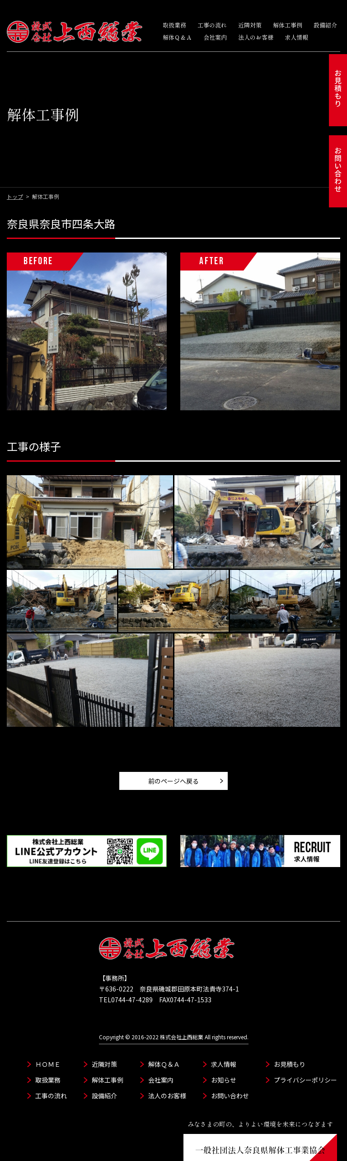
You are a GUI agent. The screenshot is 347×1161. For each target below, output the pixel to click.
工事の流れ (212, 25)
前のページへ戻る (173, 758)
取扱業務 (174, 25)
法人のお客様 (255, 37)
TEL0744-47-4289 (126, 977)
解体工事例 (287, 25)
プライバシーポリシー (305, 1057)
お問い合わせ (230, 1073)
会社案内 (215, 37)
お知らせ (223, 1057)
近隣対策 (250, 25)
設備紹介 (325, 25)
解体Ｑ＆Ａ (177, 37)
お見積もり (289, 1041)
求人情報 (296, 37)
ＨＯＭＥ (48, 1041)
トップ (15, 174)
